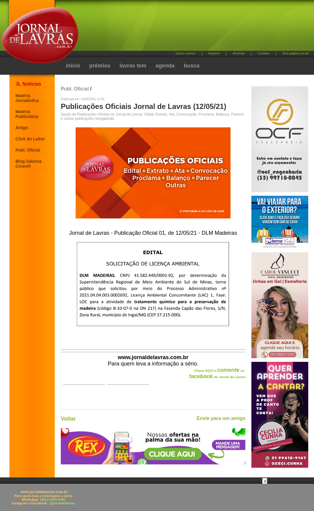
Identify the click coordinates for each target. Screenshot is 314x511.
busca (191, 66)
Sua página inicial (296, 53)
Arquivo (214, 53)
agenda (165, 66)
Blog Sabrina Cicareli (28, 164)
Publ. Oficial (27, 150)
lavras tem (132, 66)
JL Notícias (28, 84)
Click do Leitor (30, 138)
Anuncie (239, 53)
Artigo (21, 127)
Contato (264, 53)
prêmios (99, 66)
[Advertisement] (189, 27)
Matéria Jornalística (27, 98)
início (73, 66)
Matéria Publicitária (26, 114)
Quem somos (185, 53)
